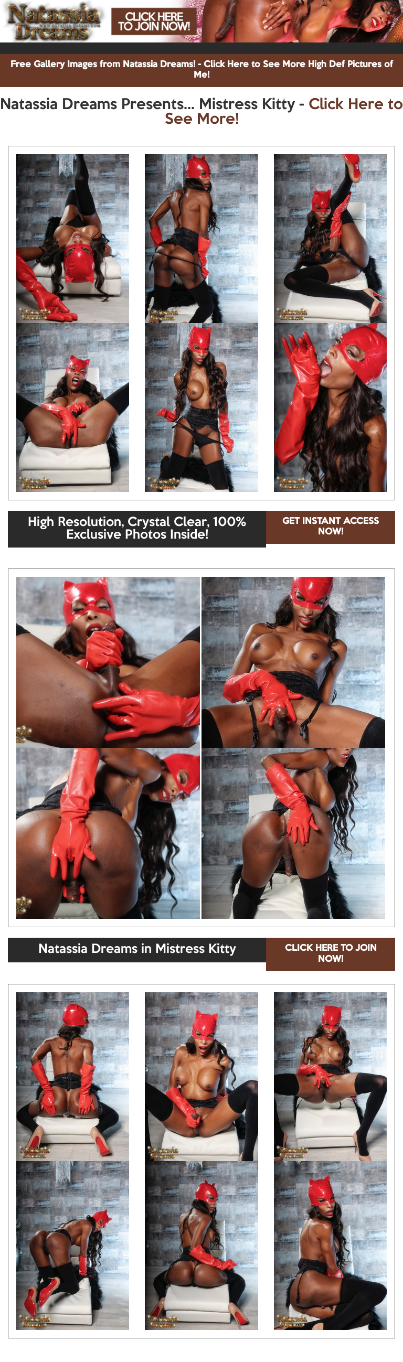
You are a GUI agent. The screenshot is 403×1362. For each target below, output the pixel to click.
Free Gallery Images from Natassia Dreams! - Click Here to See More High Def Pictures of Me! (201, 70)
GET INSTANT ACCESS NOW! (330, 527)
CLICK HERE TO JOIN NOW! (331, 954)
